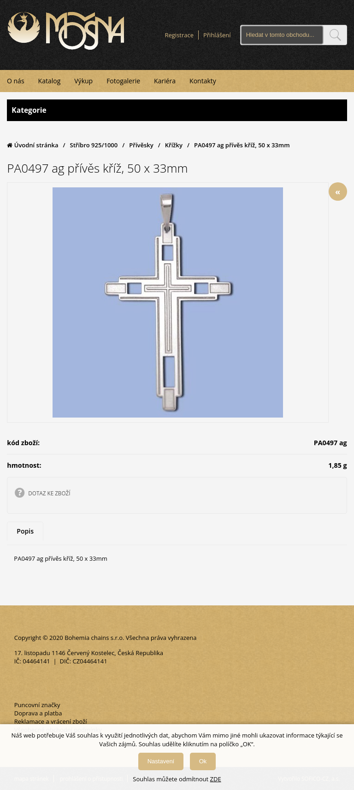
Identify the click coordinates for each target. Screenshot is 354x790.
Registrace (179, 35)
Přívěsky (141, 145)
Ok (203, 761)
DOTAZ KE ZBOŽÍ (49, 493)
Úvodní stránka (32, 145)
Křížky (174, 145)
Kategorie (177, 110)
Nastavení (161, 761)
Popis (25, 531)
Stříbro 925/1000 (94, 145)
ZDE (215, 779)
